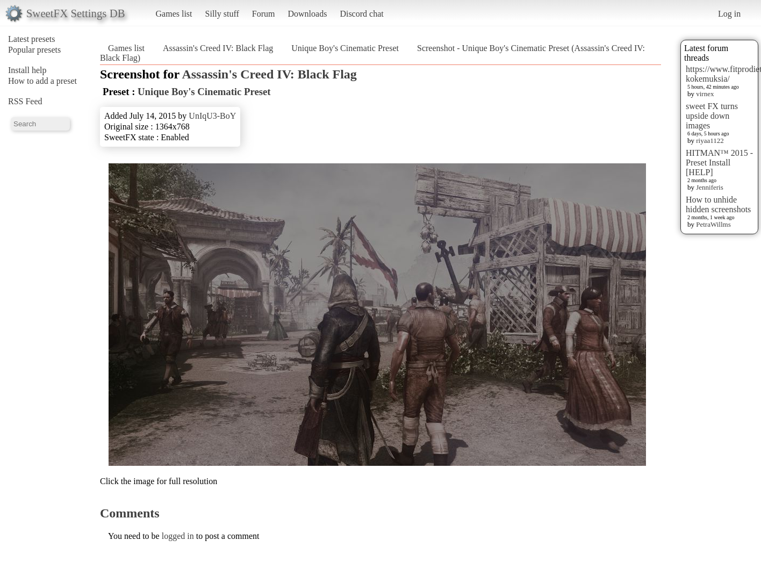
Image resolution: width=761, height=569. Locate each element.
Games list (174, 13)
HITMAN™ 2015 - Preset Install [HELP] (719, 162)
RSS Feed (25, 101)
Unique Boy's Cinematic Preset (345, 48)
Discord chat (361, 13)
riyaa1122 (710, 140)
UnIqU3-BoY (212, 115)
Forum (263, 13)
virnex (705, 94)
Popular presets (34, 49)
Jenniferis (709, 187)
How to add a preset (42, 80)
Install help (27, 70)
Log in (729, 13)
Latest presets (31, 39)
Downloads (307, 13)
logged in (178, 536)
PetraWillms (713, 224)
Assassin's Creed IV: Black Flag (218, 48)
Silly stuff (222, 13)
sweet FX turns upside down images (712, 116)
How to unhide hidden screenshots (718, 204)
